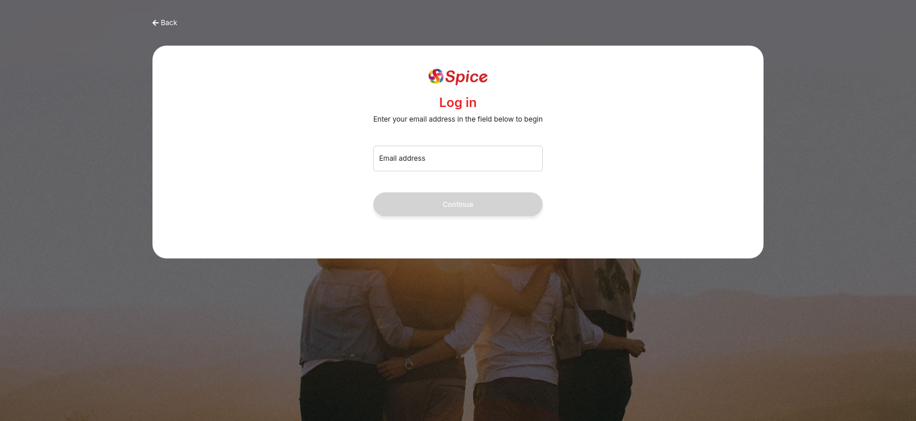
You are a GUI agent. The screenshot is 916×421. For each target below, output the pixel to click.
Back (169, 22)
